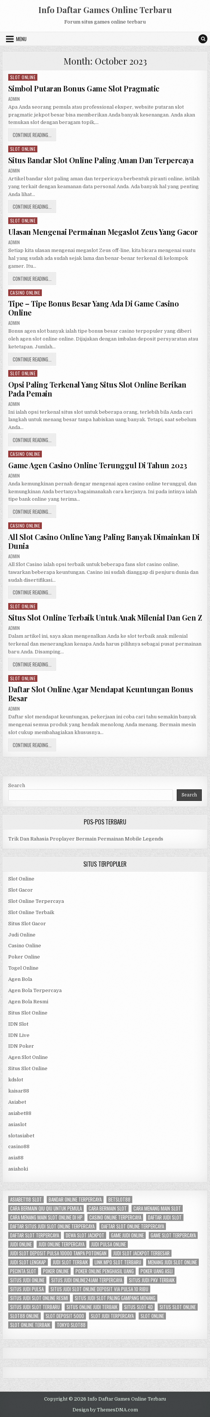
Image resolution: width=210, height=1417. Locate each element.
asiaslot (17, 1124)
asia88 (16, 1157)
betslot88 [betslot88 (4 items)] (119, 1199)
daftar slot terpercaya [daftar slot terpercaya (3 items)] (34, 1235)
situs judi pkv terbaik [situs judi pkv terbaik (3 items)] (152, 1280)
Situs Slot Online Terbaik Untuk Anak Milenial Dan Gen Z (105, 617)
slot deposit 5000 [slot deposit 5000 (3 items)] (65, 1316)
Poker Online (24, 957)
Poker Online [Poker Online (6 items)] (56, 1271)
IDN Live (19, 1035)
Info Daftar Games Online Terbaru (105, 9)
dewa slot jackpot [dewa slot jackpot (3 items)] (85, 1235)
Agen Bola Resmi (28, 1001)
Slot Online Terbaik (31, 912)
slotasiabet (21, 1135)
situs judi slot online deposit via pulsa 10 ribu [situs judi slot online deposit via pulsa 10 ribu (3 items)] (99, 1289)
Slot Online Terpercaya (36, 901)
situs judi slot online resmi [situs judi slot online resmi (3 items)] (39, 1298)
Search (16, 785)
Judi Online (21, 935)
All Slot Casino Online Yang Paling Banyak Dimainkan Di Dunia (104, 541)
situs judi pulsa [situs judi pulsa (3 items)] (27, 1289)
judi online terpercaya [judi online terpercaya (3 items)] (61, 1244)
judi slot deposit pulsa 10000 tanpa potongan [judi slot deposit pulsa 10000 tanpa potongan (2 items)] (58, 1253)
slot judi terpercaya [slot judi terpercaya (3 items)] (112, 1316)
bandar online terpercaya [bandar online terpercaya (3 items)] (75, 1199)
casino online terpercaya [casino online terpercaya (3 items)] (115, 1217)
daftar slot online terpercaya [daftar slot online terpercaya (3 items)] (132, 1226)
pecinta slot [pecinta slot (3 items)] (23, 1271)
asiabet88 (19, 1113)
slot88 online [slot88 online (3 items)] (24, 1316)
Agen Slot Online (28, 1057)
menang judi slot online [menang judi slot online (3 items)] (172, 1262)
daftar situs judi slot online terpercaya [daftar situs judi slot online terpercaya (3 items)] (52, 1226)
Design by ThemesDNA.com (105, 1410)
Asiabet (17, 1102)
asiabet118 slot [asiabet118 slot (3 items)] (26, 1199)
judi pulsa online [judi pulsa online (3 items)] (108, 1244)
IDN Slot (18, 1024)
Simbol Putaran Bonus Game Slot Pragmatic (84, 88)
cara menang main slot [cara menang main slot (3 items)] (157, 1208)
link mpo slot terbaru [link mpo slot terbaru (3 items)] (118, 1262)
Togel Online (23, 968)
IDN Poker (21, 1046)
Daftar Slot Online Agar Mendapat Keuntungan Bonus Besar (100, 693)
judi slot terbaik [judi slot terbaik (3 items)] (70, 1262)
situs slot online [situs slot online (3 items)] (178, 1307)
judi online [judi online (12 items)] (21, 1244)
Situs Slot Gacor (27, 923)
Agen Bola (20, 979)
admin (14, 99)
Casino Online (25, 292)
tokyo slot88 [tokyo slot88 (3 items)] (71, 1325)
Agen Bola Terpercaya (35, 990)
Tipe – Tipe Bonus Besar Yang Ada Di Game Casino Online (93, 307)
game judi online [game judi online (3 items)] (127, 1235)
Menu (21, 39)
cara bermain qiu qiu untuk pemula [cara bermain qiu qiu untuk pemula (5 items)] (46, 1208)
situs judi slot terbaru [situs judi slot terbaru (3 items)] (35, 1307)
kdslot (15, 1079)
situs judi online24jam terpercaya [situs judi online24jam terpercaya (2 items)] (86, 1280)
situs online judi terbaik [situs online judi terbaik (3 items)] (92, 1307)
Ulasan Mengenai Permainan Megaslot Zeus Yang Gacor (103, 232)
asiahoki (18, 1169)
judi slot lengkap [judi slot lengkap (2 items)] (28, 1262)
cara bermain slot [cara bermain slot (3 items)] (108, 1208)
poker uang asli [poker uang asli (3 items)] (156, 1271)
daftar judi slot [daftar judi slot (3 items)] (165, 1217)
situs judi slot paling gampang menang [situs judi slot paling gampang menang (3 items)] (115, 1298)
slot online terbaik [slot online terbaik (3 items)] (30, 1325)
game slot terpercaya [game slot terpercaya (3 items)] (173, 1235)
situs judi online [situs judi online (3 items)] (27, 1280)
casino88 (19, 1146)
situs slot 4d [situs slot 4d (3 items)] (138, 1307)
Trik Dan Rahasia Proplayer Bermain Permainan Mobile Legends (85, 839)
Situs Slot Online (27, 1013)
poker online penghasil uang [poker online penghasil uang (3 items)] (104, 1271)
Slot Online (23, 77)
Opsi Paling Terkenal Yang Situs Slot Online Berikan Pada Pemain (97, 388)
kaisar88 (18, 1091)
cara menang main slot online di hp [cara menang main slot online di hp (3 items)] (46, 1217)
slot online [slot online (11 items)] (152, 1316)
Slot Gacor (20, 890)
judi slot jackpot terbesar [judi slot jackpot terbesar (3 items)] (141, 1253)
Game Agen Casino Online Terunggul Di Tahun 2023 (97, 465)
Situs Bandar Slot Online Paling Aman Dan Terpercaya (101, 160)
